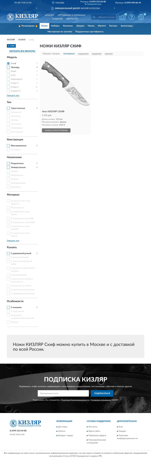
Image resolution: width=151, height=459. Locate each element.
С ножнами (16, 307)
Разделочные (17, 163)
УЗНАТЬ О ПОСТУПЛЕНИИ (56, 130)
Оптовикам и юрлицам (71, 15)
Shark (13, 71)
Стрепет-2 (16, 91)
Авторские (16, 112)
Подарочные (17, 175)
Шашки (80, 26)
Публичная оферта (97, 436)
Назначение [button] (14, 157)
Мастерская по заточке (60, 32)
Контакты (72, 19)
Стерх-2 (14, 87)
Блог (121, 427)
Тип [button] (9, 102)
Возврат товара (65, 436)
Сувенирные (17, 128)
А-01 (13, 75)
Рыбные (15, 179)
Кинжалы (68, 26)
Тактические (17, 132)
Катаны (113, 26)
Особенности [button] (15, 301)
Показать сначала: (51, 54)
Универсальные (18, 167)
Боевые (14, 171)
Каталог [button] (49, 15)
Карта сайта (94, 431)
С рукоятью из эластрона (23, 290)
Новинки (57, 19)
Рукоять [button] (12, 247)
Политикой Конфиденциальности (75, 400)
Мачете (102, 26)
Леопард (15, 67)
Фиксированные (18, 146)
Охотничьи (16, 124)
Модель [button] (12, 57)
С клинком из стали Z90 (22, 218)
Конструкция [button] (15, 139)
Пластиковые (17, 208)
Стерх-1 (14, 83)
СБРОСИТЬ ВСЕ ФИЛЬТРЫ (22, 51)
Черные (14, 322)
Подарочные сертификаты (89, 32)
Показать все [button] (13, 96)
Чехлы (91, 26)
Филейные (16, 187)
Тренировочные (18, 183)
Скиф (13, 63)
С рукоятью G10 (18, 275)
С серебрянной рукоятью (23, 294)
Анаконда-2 (16, 79)
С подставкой (17, 311)
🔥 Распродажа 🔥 (28, 26)
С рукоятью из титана (21, 286)
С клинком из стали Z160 (23, 222)
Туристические (18, 108)
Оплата (61, 431)
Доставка (62, 427)
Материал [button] (13, 194)
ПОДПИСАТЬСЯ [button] (102, 393)
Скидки (122, 431)
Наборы (55, 26)
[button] (93, 4)
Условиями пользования (101, 400)
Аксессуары (127, 26)
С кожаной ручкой (19, 257)
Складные (16, 150)
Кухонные (15, 116)
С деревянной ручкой (21, 253)
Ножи (44, 26)
